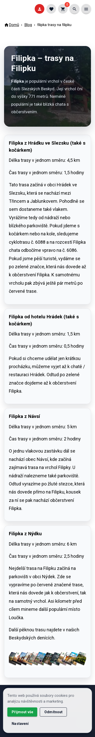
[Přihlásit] (39, 9)
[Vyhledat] (74, 9)
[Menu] (86, 9)
